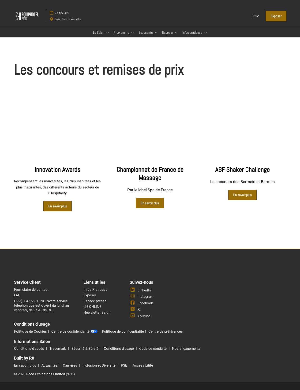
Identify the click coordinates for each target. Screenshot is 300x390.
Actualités (49, 365)
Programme (122, 32)
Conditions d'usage (119, 348)
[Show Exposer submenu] (176, 32)
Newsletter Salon (96, 312)
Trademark (58, 348)
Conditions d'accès (29, 348)
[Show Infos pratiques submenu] (205, 32)
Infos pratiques (192, 32)
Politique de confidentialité (123, 331)
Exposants (146, 32)
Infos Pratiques (95, 289)
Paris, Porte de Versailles (68, 19)
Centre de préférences (165, 331)
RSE (124, 365)
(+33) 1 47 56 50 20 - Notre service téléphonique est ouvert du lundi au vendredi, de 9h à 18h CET (41, 305)
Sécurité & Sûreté (85, 348)
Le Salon (99, 32)
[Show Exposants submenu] (156, 32)
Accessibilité (143, 365)
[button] (276, 16)
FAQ (17, 295)
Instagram (141, 296)
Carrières (70, 365)
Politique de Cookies (30, 331)
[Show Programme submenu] (132, 32)
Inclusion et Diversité (99, 365)
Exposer (168, 32)
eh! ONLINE (92, 307)
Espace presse (94, 301)
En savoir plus (25, 365)
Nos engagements (186, 348)
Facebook (141, 303)
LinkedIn (140, 290)
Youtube (140, 316)
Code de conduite (153, 348)
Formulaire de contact (31, 289)
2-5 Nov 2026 (62, 13)
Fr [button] (255, 16)
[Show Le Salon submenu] (107, 32)
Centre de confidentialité (74, 331)
